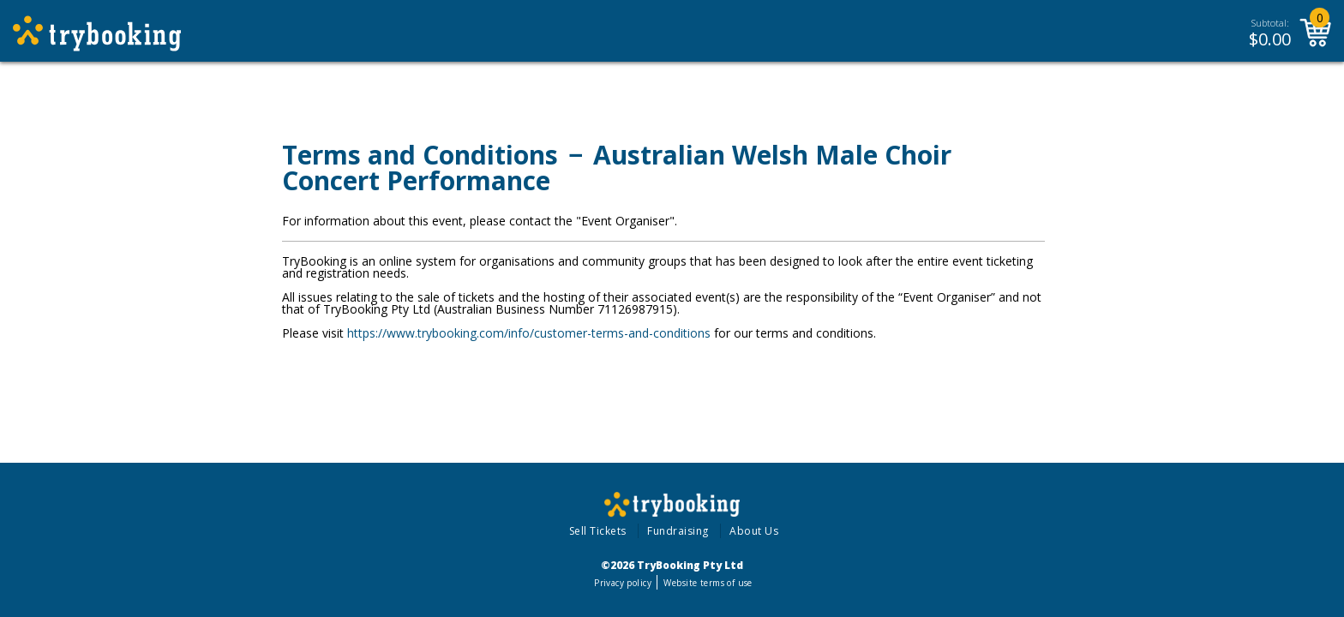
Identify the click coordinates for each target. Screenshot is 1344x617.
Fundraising (678, 531)
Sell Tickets (598, 531)
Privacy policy (622, 583)
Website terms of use (707, 583)
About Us (753, 531)
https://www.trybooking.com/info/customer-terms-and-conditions (529, 333)
